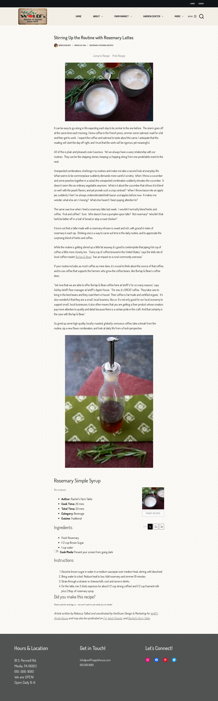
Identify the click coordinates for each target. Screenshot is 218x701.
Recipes (110, 45)
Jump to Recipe (101, 56)
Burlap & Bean (83, 257)
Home (192, 3)
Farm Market (123, 16)
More (179, 16)
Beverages (94, 45)
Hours (201, 3)
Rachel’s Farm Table (139, 618)
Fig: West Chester (113, 618)
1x (150, 526)
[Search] (201, 16)
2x (156, 526)
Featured (102, 45)
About (98, 16)
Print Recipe (118, 56)
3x (161, 526)
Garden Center (153, 16)
